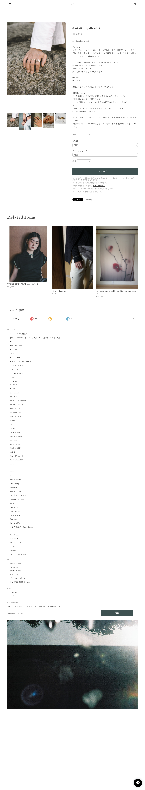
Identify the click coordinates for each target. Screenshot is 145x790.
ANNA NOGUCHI (17, 405)
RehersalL (14, 488)
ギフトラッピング (79, 151)
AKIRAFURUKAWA (18, 401)
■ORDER (14, 349)
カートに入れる (105, 171)
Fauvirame (14, 519)
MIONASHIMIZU (17, 460)
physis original (16, 480)
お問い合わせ (15, 575)
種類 (74, 134)
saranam (13, 468)
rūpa (12, 531)
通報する (89, 200)
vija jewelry (14, 539)
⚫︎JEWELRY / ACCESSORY (21, 361)
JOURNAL (14, 567)
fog (11, 424)
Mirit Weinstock (16, 456)
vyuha (12, 472)
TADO (12, 503)
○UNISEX (14, 353)
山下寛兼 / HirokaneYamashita (22, 495)
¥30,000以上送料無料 (18, 334)
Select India (15, 393)
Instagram (14, 592)
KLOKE (13, 551)
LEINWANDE (15, 511)
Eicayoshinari (15, 413)
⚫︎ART (12, 389)
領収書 (75, 141)
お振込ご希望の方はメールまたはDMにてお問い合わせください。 (37, 338)
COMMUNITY (15, 571)
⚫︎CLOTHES (15, 357)
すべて (16, 319)
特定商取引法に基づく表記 (20, 582)
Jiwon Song (14, 484)
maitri (12, 452)
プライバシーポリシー (18, 578)
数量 (74, 161)
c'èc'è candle (15, 409)
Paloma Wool (15, 507)
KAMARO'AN (15, 523)
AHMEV (13, 397)
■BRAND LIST (16, 345)
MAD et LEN (15, 448)
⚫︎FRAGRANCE (16, 365)
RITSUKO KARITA (18, 491)
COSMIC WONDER (18, 555)
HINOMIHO (15, 432)
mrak (12, 464)
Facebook (13, 596)
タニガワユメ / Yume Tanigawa (23, 527)
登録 (117, 613)
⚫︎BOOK (13, 385)
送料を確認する (99, 186)
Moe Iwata (14, 535)
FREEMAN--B (15, 417)
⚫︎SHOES (13, 381)
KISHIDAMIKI (16, 436)
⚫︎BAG (12, 377)
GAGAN (13, 428)
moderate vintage (17, 499)
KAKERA (14, 440)
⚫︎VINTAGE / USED (18, 373)
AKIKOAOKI (15, 515)
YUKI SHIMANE (17, 444)
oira (11, 476)
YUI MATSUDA (16, 543)
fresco (12, 421)
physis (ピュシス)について (20, 564)
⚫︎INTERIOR (15, 369)
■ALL (12, 342)
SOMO (13, 547)
